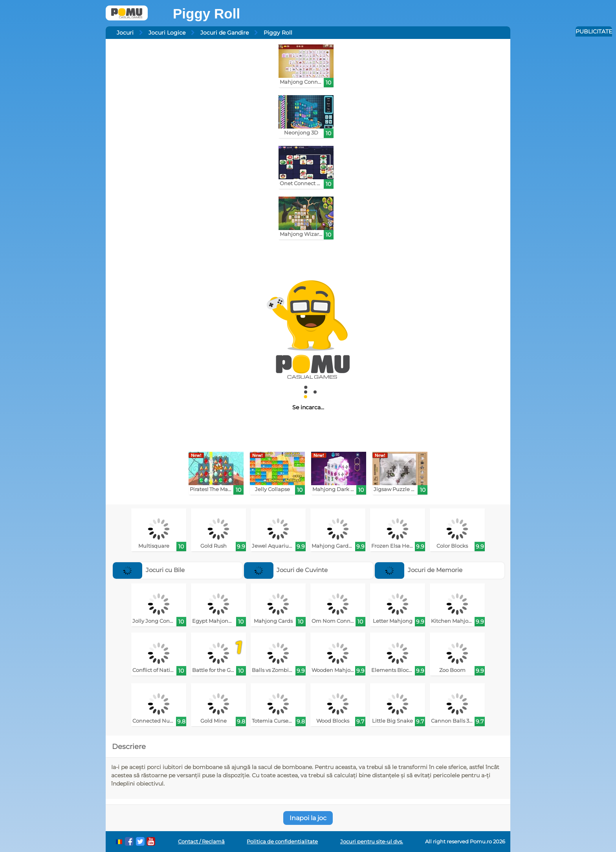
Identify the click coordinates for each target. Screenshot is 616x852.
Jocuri (125, 32)
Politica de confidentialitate (282, 842)
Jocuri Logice (166, 32)
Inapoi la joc (308, 818)
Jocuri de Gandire (224, 32)
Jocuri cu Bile (149, 570)
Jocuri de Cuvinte (286, 570)
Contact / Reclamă (201, 842)
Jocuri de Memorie (418, 570)
